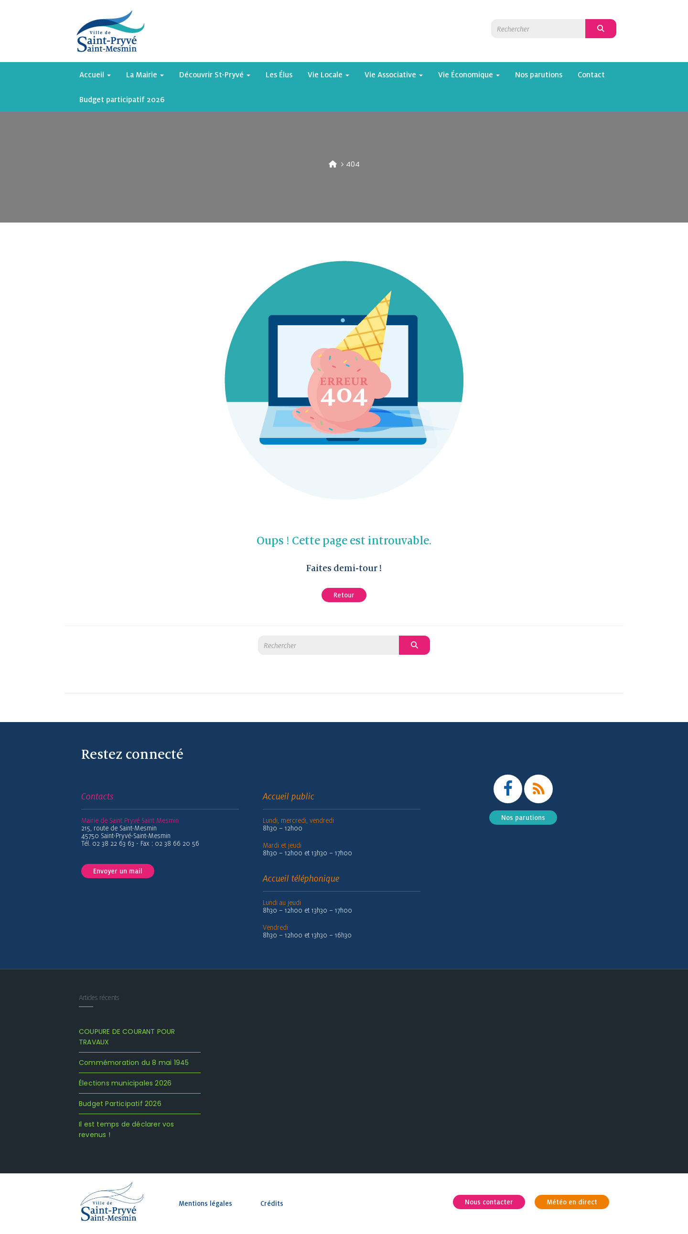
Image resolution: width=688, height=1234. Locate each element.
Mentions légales (205, 1203)
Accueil (95, 74)
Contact (591, 74)
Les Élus (279, 74)
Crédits (271, 1203)
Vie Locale (328, 74)
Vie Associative (394, 74)
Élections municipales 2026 (125, 1083)
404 (353, 164)
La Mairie (145, 74)
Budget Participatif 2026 (120, 1103)
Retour (344, 595)
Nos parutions (538, 74)
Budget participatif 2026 (122, 99)
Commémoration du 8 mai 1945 (134, 1062)
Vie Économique (469, 74)
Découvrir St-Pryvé (214, 74)
